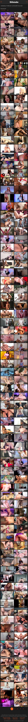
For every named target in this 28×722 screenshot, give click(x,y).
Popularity (3, 10)
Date (8, 10)
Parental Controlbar (6, 717)
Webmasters (15, 718)
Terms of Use (15, 717)
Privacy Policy (22, 717)
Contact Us (22, 718)
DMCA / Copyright (7, 718)
